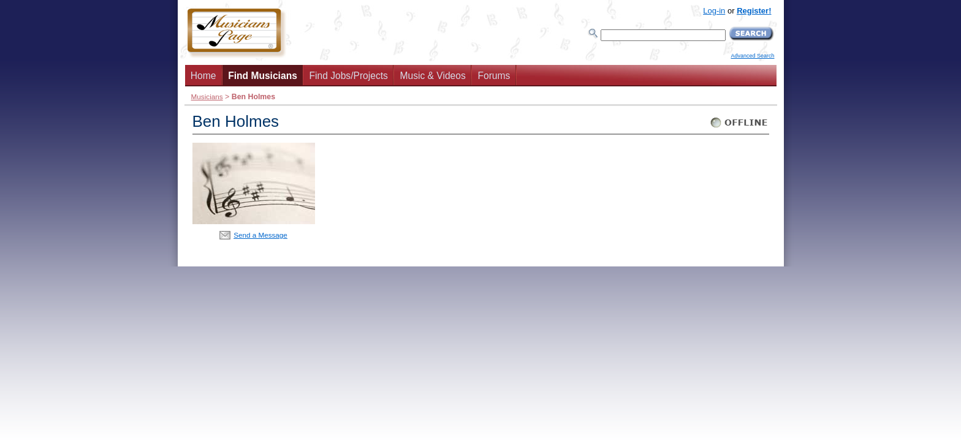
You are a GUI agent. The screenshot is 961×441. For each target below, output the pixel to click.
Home (203, 75)
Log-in (714, 10)
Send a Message (260, 235)
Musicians (207, 96)
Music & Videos (433, 75)
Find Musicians (262, 75)
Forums (493, 75)
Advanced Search (752, 56)
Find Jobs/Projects (349, 75)
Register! (754, 10)
